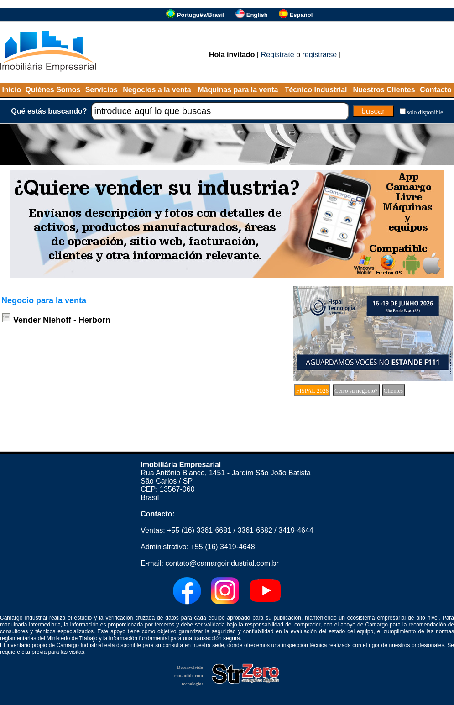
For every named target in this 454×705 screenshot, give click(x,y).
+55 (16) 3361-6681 (199, 530)
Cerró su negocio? (356, 390)
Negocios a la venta (157, 90)
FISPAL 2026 (312, 390)
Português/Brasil (200, 14)
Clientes (393, 390)
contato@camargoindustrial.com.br (221, 563)
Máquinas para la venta (238, 90)
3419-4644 (295, 530)
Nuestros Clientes (384, 90)
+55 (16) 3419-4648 (223, 547)
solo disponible (425, 112)
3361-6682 (254, 530)
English (257, 14)
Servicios (101, 90)
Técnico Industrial (316, 90)
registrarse (320, 54)
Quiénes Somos (53, 90)
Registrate (277, 54)
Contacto (435, 90)
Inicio (11, 90)
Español (301, 14)
